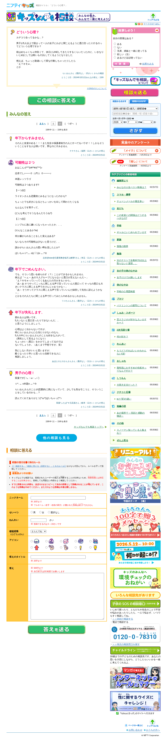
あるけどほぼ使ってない (129, 57)
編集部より (122, 180)
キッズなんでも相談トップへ (89, 427)
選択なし (55, 512)
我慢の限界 (122, 246)
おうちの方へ (153, 730)
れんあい (121, 344)
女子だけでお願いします (129, 277)
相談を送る (134, 92)
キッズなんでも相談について (135, 81)
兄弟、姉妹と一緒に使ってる (132, 51)
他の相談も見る (56, 438)
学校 (119, 225)
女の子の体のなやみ (127, 270)
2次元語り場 (123, 330)
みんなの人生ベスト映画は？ (131, 187)
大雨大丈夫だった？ (127, 385)
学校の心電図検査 (126, 291)
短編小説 (121, 406)
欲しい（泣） (124, 54)
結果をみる (148, 64)
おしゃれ (121, 361)
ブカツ (120, 298)
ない (119, 47)
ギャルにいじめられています (131, 232)
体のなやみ (122, 284)
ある (119, 44)
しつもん (121, 378)
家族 (119, 239)
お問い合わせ (135, 730)
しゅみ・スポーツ (126, 312)
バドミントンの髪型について (131, 305)
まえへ (42, 123)
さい (50, 520)
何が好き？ (122, 336)
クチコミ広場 (123, 392)
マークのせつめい (151, 24)
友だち (120, 208)
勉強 (119, 253)
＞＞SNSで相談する (122, 619)
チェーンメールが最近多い (130, 201)
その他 (120, 423)
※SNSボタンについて (97, 88)
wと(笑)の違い (124, 399)
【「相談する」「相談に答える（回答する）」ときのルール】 (39, 466)
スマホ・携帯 (123, 194)
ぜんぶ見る (122, 440)
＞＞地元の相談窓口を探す (126, 644)
